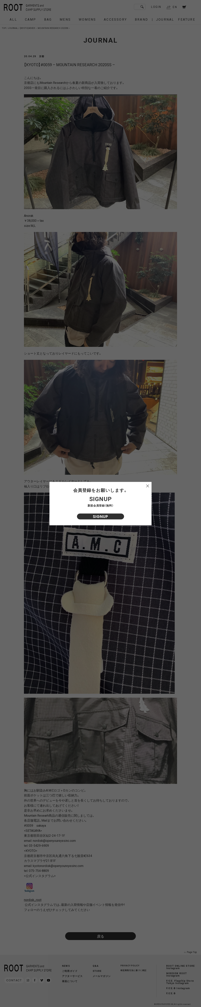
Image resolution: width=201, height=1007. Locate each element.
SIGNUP (100, 516)
